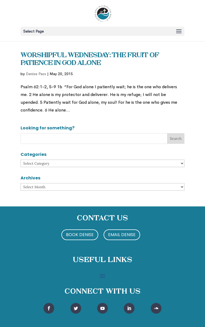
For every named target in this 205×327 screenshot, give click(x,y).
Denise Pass (36, 73)
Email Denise (122, 235)
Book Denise (80, 235)
